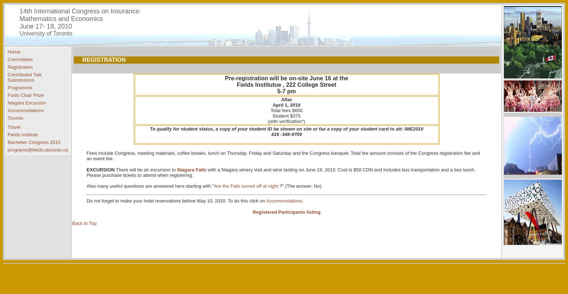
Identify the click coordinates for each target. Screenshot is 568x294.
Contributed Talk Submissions (25, 77)
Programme (20, 87)
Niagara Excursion (27, 103)
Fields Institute (23, 134)
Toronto (15, 118)
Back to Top (84, 223)
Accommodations (26, 110)
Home (14, 52)
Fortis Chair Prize (26, 95)
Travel (14, 127)
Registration (20, 67)
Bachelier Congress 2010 (34, 142)
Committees (20, 59)
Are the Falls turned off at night (247, 186)
